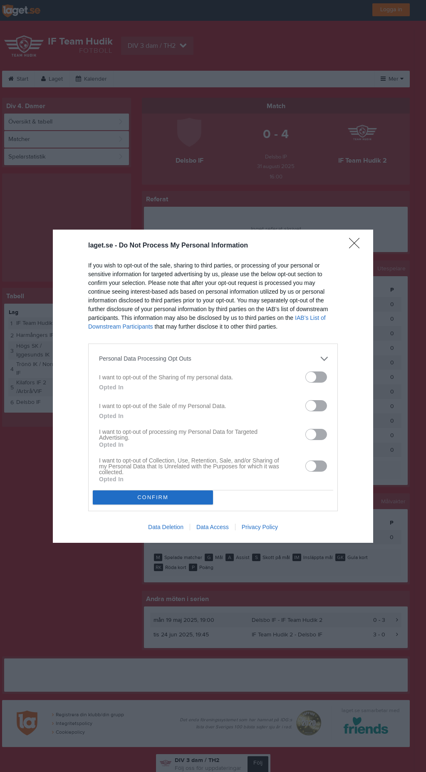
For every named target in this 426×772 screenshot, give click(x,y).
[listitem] (213, 358)
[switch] (316, 377)
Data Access (212, 527)
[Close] (357, 246)
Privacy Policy (260, 527)
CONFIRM (152, 497)
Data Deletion (165, 527)
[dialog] (213, 386)
